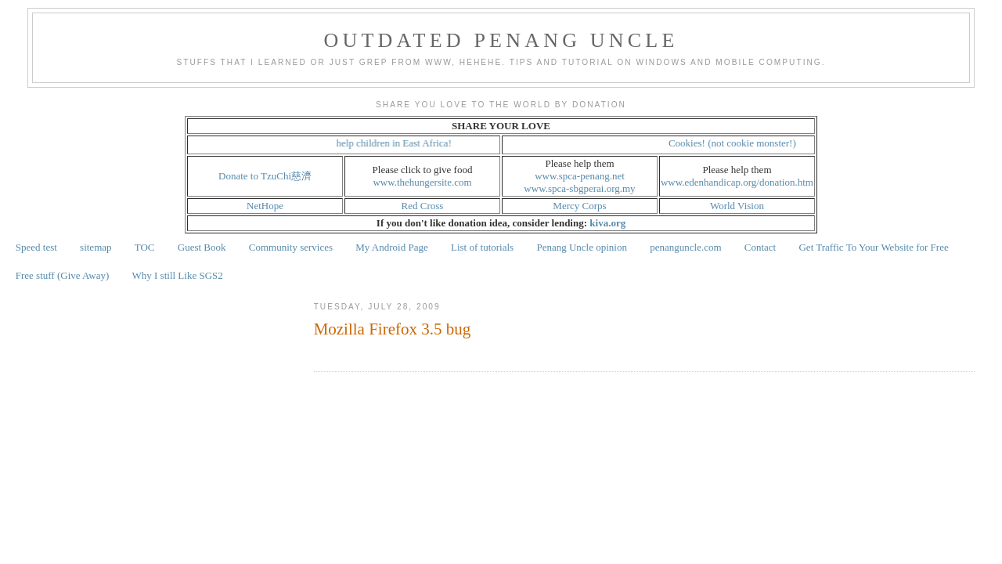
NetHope (265, 206)
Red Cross (423, 206)
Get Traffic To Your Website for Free (873, 247)
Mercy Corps (579, 206)
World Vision (737, 206)
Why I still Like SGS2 (177, 275)
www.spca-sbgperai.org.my (579, 188)
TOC (145, 247)
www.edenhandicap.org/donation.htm (737, 182)
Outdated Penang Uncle (501, 40)
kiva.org (607, 223)
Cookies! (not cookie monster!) (746, 143)
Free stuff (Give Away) (63, 275)
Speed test (36, 247)
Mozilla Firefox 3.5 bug (392, 329)
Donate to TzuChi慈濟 (265, 176)
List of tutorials (482, 247)
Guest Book (202, 247)
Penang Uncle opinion (581, 247)
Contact (760, 247)
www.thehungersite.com (422, 182)
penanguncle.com (685, 247)
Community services (291, 247)
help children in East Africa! (408, 143)
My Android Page (391, 247)
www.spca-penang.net (580, 176)
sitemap (95, 247)
